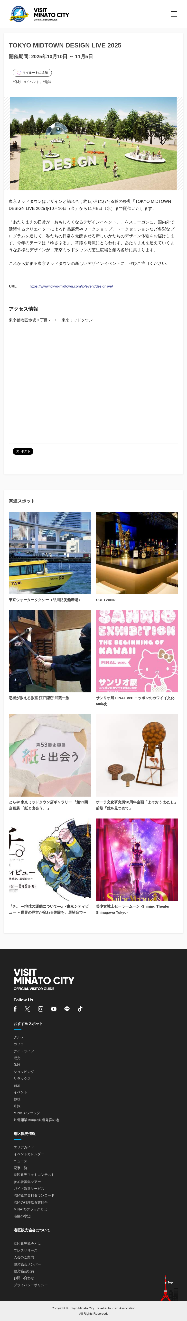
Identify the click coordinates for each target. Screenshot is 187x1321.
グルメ (19, 1037)
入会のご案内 (24, 1257)
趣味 (17, 1099)
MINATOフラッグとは (30, 1209)
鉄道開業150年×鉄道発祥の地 (36, 1120)
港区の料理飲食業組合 (31, 1202)
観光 (17, 1058)
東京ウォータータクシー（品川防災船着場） (45, 600)
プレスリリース (25, 1250)
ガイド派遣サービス (29, 1189)
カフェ (19, 1044)
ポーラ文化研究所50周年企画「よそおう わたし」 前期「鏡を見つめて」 (137, 805)
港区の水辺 (22, 1216)
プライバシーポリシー (31, 1285)
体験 (17, 1065)
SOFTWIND (105, 600)
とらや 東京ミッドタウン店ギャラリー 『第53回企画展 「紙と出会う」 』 (48, 805)
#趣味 (47, 82)
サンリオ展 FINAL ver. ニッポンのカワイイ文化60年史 (135, 701)
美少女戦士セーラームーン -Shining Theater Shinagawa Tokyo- (133, 909)
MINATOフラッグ (27, 1113)
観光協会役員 (24, 1271)
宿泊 (17, 1085)
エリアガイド (24, 1147)
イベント (20, 1092)
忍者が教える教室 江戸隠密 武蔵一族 (39, 698)
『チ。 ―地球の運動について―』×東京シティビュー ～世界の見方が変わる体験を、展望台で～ (49, 909)
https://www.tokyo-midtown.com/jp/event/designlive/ (71, 286)
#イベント (32, 82)
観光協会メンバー (27, 1264)
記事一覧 (20, 1168)
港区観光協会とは (27, 1244)
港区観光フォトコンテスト (34, 1175)
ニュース (20, 1161)
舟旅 (17, 1106)
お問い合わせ (24, 1278)
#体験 (17, 82)
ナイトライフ (24, 1051)
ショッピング (24, 1072)
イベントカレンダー (29, 1154)
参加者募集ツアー (27, 1182)
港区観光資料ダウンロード (34, 1195)
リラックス (22, 1078)
